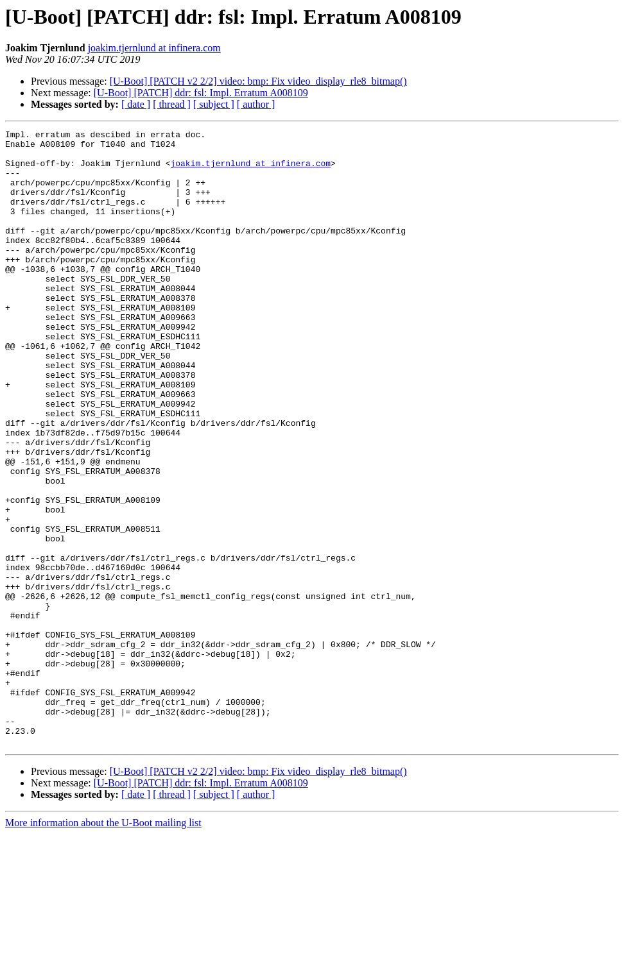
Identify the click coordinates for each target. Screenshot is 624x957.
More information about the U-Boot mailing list (103, 945)
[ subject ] (213, 104)
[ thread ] (172, 104)
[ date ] (135, 104)
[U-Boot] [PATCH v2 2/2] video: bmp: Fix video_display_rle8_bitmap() (258, 81)
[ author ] (256, 104)
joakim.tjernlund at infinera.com (154, 47)
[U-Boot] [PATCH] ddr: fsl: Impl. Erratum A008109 (201, 92)
